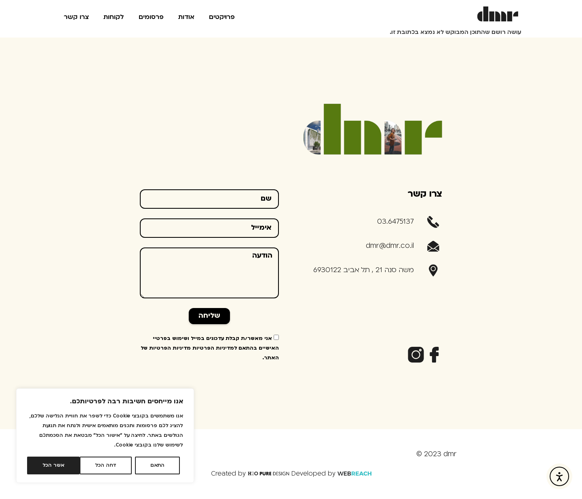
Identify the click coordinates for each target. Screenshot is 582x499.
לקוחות (113, 17)
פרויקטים (222, 17)
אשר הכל (53, 465)
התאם (157, 465)
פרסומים (151, 17)
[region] (105, 435)
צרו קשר (76, 17)
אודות (186, 17)
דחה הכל (105, 465)
